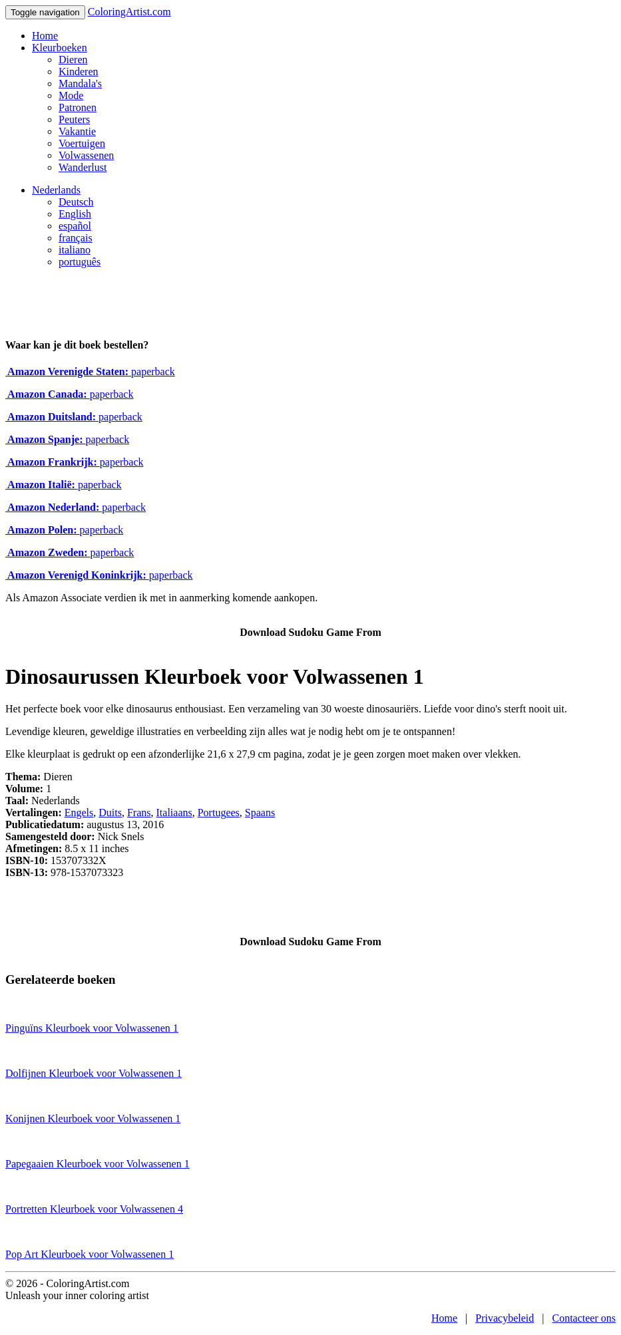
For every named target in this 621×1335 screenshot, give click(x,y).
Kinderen (79, 71)
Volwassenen (86, 155)
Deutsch (76, 202)
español (75, 225)
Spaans (260, 812)
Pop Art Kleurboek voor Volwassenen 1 (89, 1254)
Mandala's (80, 83)
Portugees (219, 812)
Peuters (74, 119)
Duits (110, 812)
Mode (71, 95)
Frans (139, 812)
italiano (75, 249)
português (80, 261)
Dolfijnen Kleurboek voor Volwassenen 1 (93, 1073)
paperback (90, 371)
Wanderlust (82, 167)
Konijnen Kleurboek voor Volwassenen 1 (92, 1118)
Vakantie (77, 131)
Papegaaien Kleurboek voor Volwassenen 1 (97, 1163)
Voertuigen (82, 143)
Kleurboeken (59, 47)
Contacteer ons (584, 1318)
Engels (79, 812)
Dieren (73, 59)
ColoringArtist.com (129, 11)
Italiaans (174, 812)
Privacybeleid (504, 1318)
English (75, 214)
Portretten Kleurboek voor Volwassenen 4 (94, 1209)
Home (45, 35)
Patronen (78, 107)
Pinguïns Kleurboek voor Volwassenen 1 (91, 1028)
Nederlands (56, 190)
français (76, 237)
